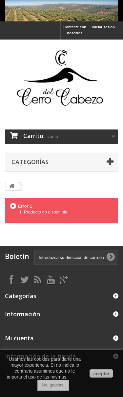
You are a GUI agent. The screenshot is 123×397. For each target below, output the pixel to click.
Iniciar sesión (103, 27)
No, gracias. (53, 385)
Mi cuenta (19, 338)
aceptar (101, 373)
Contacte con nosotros (74, 30)
